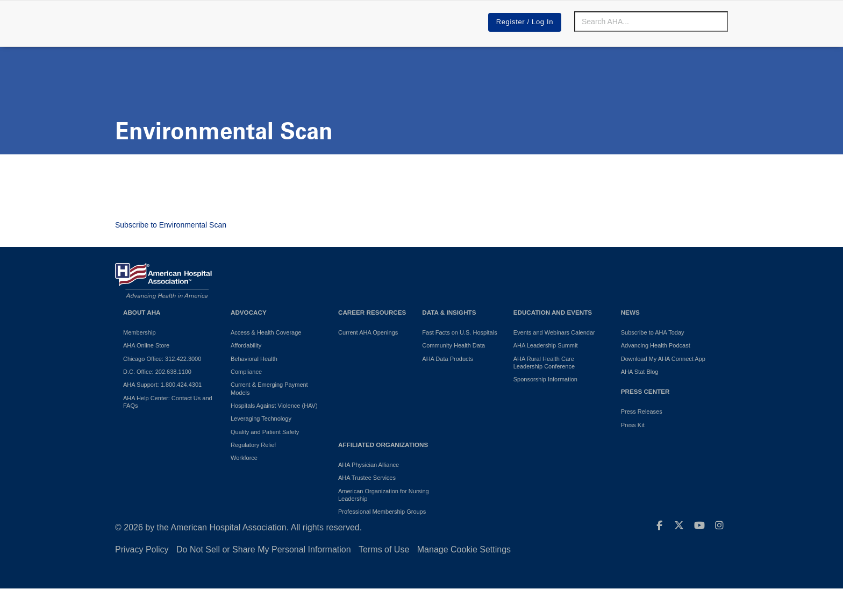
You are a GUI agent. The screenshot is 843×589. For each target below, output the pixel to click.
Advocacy (249, 312)
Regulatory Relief (253, 445)
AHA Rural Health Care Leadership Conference (544, 363)
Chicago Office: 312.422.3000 (162, 359)
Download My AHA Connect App (663, 359)
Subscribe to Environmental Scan (170, 225)
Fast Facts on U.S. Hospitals (459, 332)
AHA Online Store (146, 345)
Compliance (246, 371)
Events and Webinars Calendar (554, 332)
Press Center (645, 391)
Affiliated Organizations (383, 444)
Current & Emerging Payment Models (269, 388)
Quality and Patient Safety (265, 432)
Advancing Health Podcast (655, 345)
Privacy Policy (142, 549)
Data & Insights (449, 312)
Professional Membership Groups (382, 511)
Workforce (244, 458)
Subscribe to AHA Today (652, 332)
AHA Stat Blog (640, 371)
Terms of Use (384, 549)
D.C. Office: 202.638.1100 (157, 371)
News (630, 312)
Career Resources (372, 312)
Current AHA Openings (368, 332)
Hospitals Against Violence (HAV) (274, 405)
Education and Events (552, 312)
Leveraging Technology (261, 418)
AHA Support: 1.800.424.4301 (162, 384)
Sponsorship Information (545, 379)
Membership (139, 332)
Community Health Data (453, 345)
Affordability (246, 345)
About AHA (142, 312)
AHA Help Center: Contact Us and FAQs (167, 402)
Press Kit (633, 425)
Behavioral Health (254, 359)
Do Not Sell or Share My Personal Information (263, 549)
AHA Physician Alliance (368, 465)
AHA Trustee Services (367, 477)
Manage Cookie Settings (464, 549)
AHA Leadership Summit (545, 345)
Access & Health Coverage (266, 332)
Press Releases (641, 411)
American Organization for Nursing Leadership (383, 495)
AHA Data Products (447, 359)
